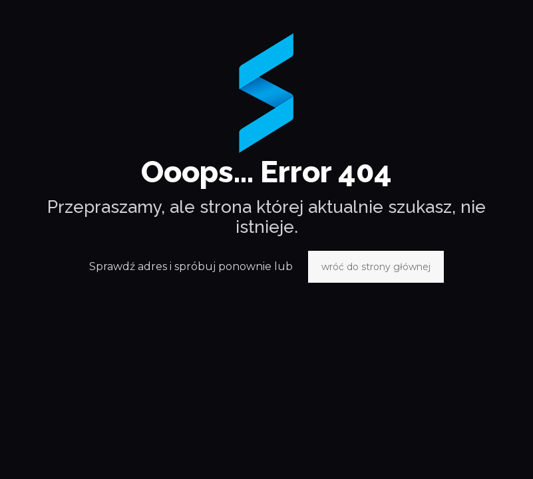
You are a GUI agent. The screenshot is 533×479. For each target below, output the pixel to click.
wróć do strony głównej (376, 267)
